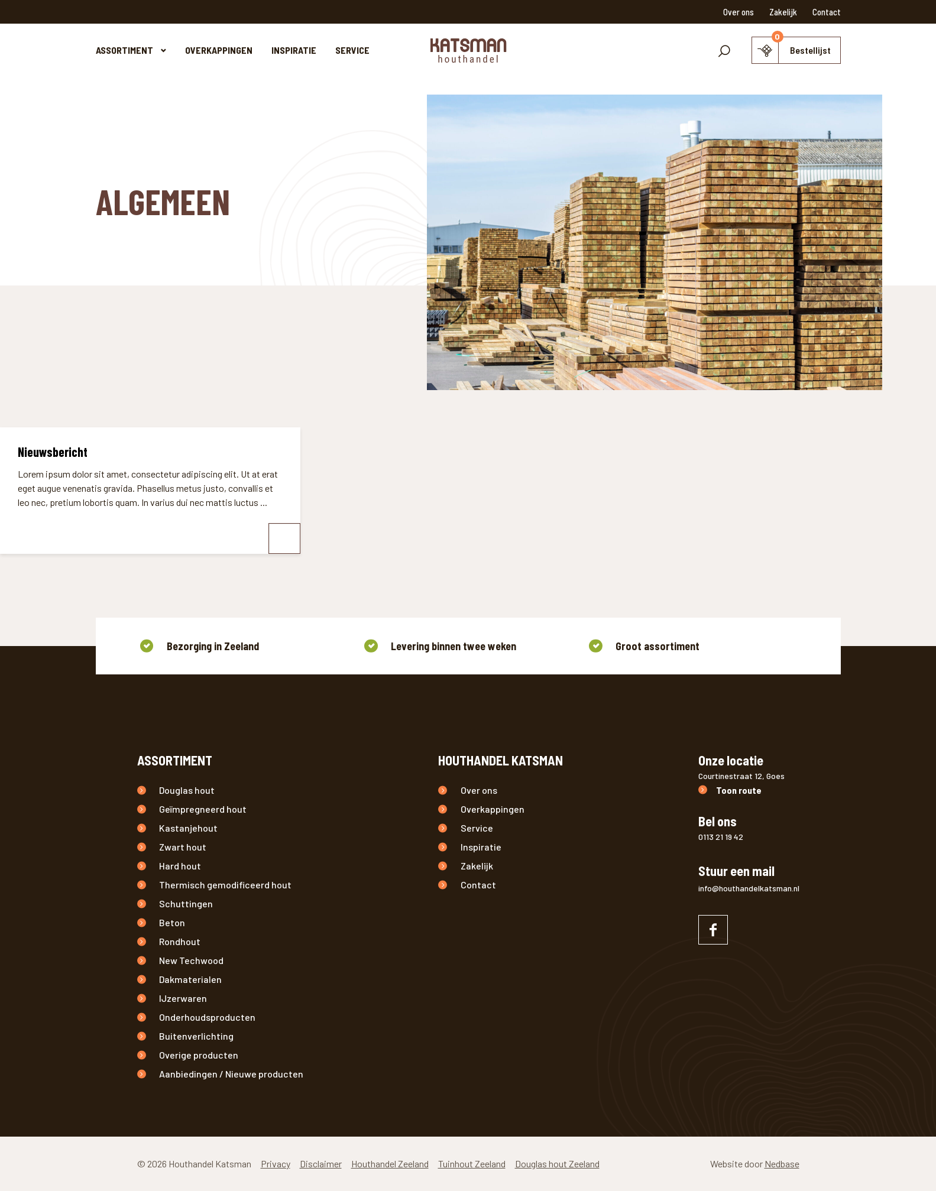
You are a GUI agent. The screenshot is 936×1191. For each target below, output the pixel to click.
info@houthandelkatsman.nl (748, 888)
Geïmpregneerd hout (203, 808)
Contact (826, 12)
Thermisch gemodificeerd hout (225, 884)
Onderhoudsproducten (207, 1017)
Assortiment (124, 50)
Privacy (275, 1163)
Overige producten (198, 1054)
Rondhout (179, 941)
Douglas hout (187, 790)
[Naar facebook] (713, 930)
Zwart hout (182, 846)
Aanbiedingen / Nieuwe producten (231, 1073)
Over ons (738, 12)
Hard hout (180, 865)
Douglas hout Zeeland (557, 1163)
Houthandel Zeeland (390, 1163)
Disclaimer (321, 1163)
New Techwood (191, 960)
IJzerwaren (183, 998)
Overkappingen (218, 50)
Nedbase (782, 1163)
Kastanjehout (188, 827)
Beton (172, 922)
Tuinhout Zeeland (472, 1163)
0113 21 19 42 (720, 837)
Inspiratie (293, 50)
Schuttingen (186, 903)
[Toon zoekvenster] (724, 50)
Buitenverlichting (196, 1035)
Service (352, 50)
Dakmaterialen (190, 979)
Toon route (739, 790)
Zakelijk (783, 12)
